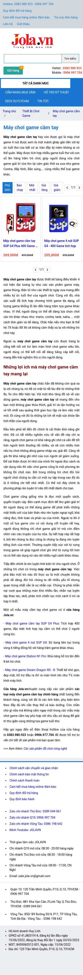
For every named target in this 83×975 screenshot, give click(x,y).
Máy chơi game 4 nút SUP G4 (26, 642)
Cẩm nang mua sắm (20, 92)
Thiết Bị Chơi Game (30, 113)
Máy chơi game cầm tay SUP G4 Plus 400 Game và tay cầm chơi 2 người (21, 244)
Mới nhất (32, 188)
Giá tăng (44, 188)
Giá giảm (57, 188)
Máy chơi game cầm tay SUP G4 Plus (32, 623)
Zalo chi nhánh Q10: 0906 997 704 (32, 817)
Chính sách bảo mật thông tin (29, 774)
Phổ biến (7, 188)
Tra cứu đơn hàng (66, 17)
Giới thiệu (23, 24)
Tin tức (43, 101)
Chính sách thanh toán (24, 780)
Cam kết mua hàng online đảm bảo (26, 17)
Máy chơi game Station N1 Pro (25, 656)
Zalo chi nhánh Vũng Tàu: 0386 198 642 (35, 823)
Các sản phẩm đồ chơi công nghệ (45, 748)
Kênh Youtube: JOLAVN (25, 830)
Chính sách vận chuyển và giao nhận (33, 768)
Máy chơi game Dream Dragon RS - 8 (30, 670)
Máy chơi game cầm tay (66, 113)
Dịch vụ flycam (17, 101)
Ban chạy (20, 188)
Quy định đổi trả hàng (17, 10)
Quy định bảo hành (21, 799)
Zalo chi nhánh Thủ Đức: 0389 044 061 (35, 811)
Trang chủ (9, 114)
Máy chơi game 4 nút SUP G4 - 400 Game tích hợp (61, 243)
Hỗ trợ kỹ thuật (56, 92)
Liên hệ (8, 24)
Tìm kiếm (70, 58)
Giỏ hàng (13, 70)
